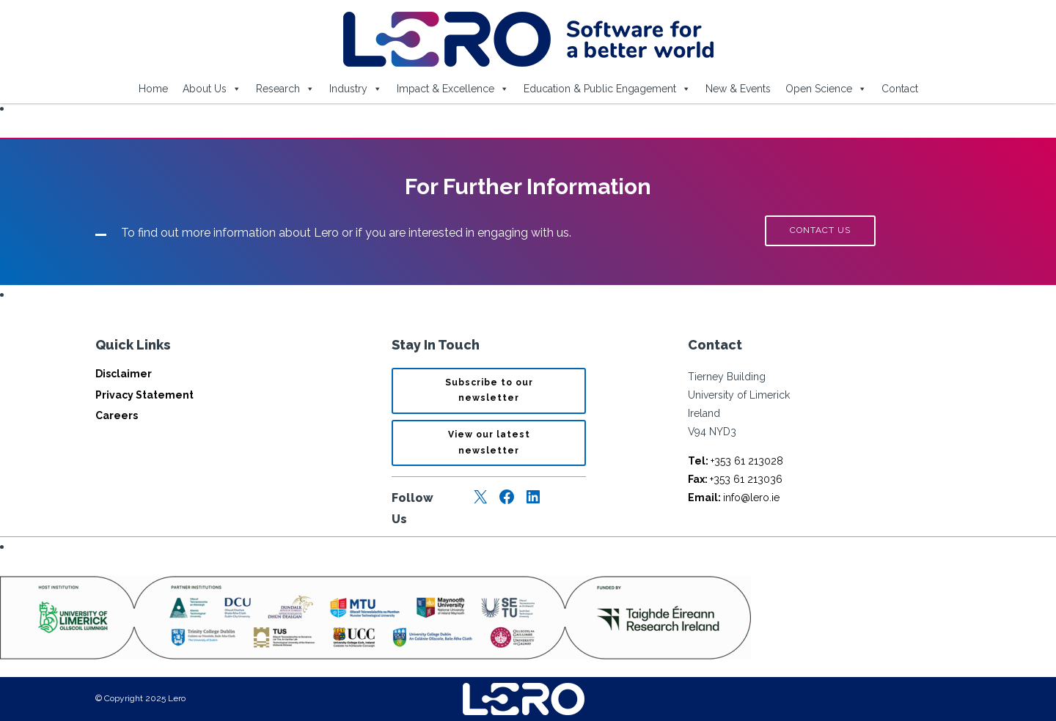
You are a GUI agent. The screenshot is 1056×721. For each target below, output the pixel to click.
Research (285, 88)
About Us (212, 88)
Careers (116, 415)
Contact (899, 89)
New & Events (738, 89)
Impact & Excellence (453, 88)
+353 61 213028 (735, 461)
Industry (355, 88)
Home (153, 89)
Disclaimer (123, 374)
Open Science (826, 88)
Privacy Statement (144, 395)
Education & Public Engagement (607, 88)
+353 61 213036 (735, 479)
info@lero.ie (734, 497)
